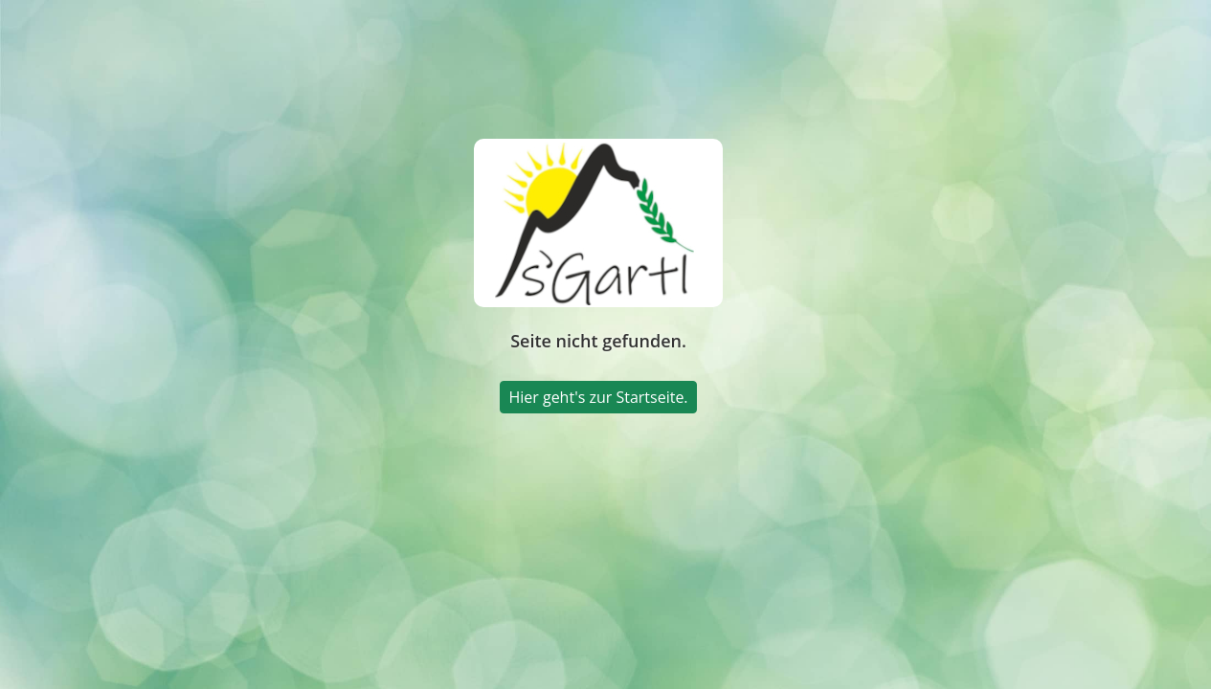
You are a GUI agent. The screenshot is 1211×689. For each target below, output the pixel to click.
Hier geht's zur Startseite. (597, 397)
